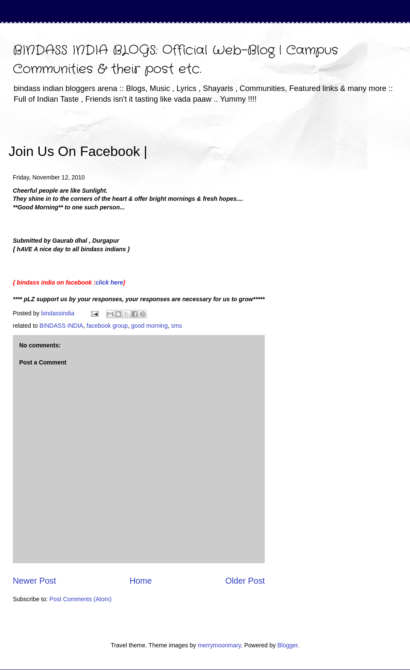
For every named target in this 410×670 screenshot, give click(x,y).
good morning (149, 325)
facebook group (107, 325)
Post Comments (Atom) (80, 599)
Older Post (245, 580)
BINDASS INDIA (61, 325)
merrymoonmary (219, 645)
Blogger (287, 645)
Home (140, 580)
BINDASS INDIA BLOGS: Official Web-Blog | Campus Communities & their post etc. (175, 60)
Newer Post (34, 580)
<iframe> (247, 139)
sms (176, 325)
